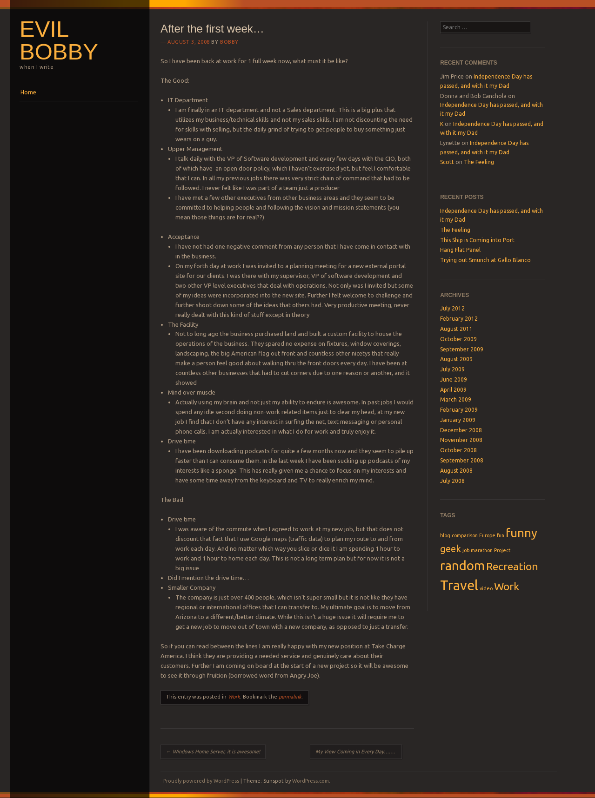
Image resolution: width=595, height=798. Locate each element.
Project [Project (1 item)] (502, 550)
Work (234, 696)
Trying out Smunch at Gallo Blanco (485, 260)
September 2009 (461, 349)
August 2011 (456, 329)
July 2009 (452, 369)
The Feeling (479, 162)
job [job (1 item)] (465, 550)
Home (28, 92)
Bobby (229, 42)
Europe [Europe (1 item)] (487, 535)
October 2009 (458, 339)
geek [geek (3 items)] (450, 548)
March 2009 (455, 399)
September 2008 (461, 460)
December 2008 (461, 430)
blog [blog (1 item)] (445, 535)
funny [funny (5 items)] (521, 533)
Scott (447, 162)
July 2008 (452, 481)
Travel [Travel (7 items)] (459, 585)
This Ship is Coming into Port (477, 240)
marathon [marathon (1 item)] (482, 550)
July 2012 (452, 308)
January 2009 (457, 420)
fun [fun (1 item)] (500, 535)
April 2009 (453, 390)
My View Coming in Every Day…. (356, 751)
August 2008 (456, 471)
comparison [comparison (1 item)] (465, 535)
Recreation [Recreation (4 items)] (512, 566)
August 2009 (456, 359)
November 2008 (461, 440)
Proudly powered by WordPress (201, 781)
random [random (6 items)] (462, 565)
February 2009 (459, 410)
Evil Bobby (59, 40)
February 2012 (459, 319)
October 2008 (458, 450)
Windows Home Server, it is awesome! (213, 751)
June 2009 (453, 379)
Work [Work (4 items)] (506, 586)
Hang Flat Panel (460, 250)
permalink (290, 696)
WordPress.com (310, 781)
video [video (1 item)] (486, 588)
